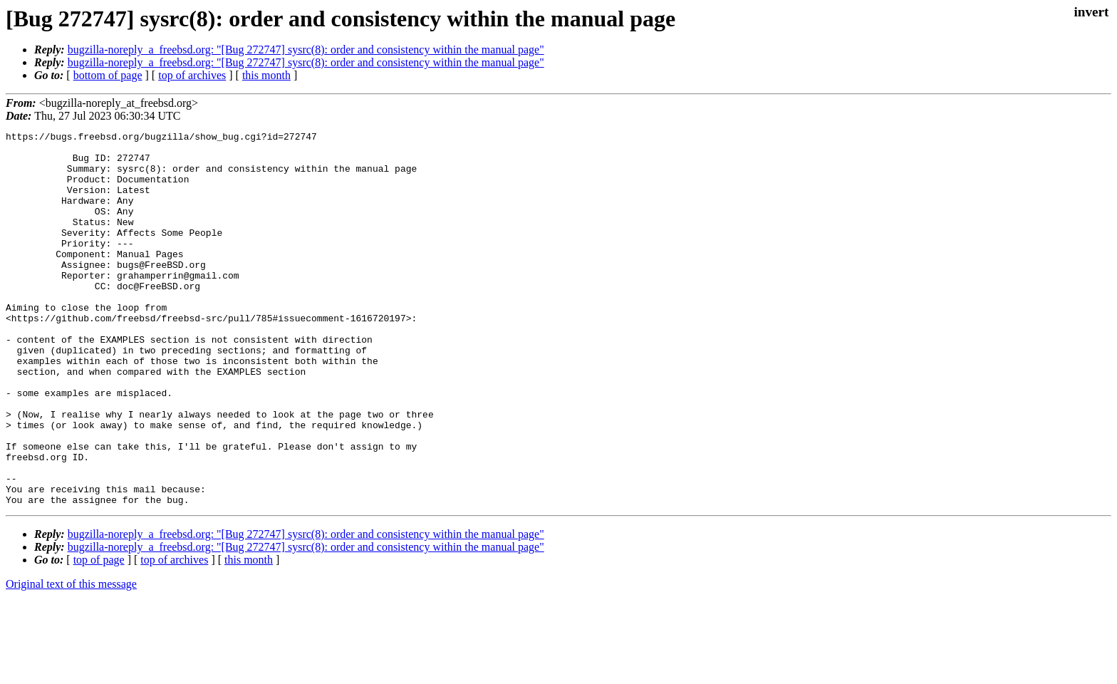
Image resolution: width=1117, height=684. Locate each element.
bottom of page (107, 75)
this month (266, 75)
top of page (99, 634)
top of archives (192, 75)
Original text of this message (71, 659)
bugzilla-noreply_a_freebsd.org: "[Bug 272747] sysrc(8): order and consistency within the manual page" (306, 49)
